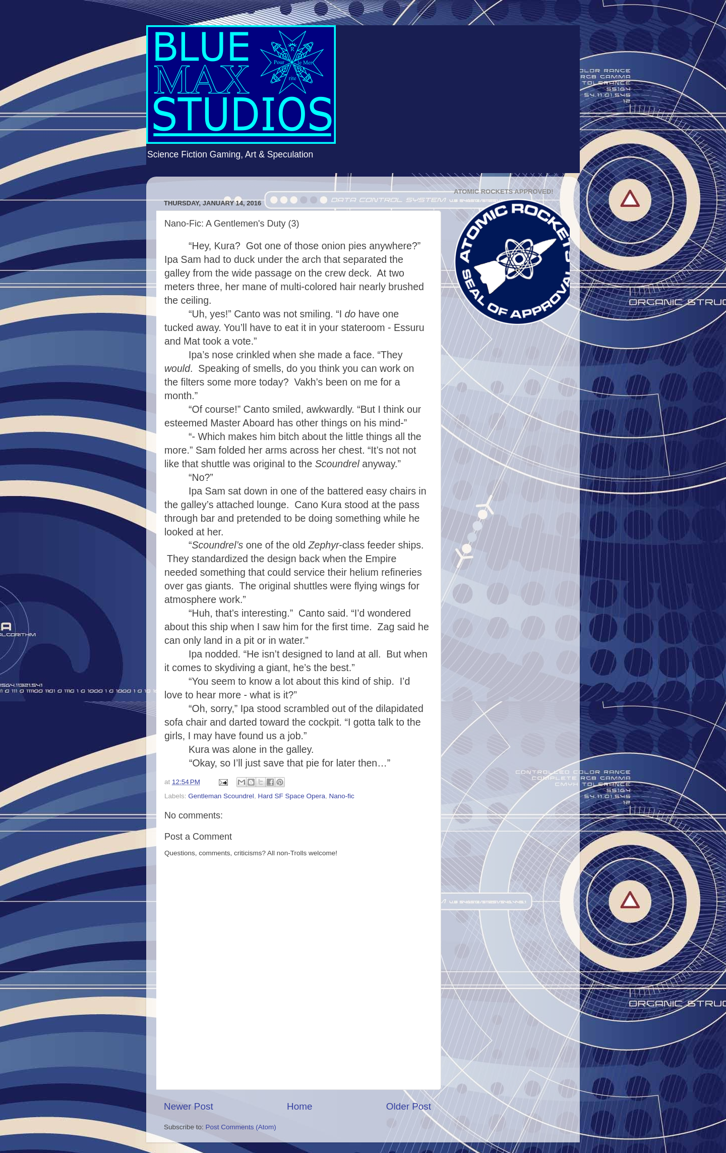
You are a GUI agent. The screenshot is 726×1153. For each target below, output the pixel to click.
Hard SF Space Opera (291, 796)
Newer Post (188, 1106)
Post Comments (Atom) (241, 1127)
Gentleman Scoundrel (221, 796)
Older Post (408, 1106)
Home (299, 1106)
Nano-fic (341, 796)
